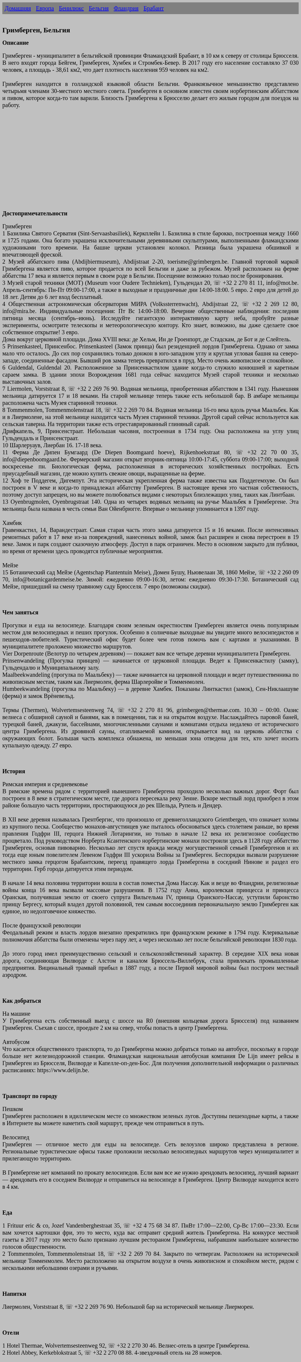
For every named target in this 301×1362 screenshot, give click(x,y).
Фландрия (126, 8)
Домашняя (18, 8)
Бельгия (99, 8)
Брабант (153, 8)
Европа (45, 8)
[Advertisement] (150, 163)
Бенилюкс (71, 8)
